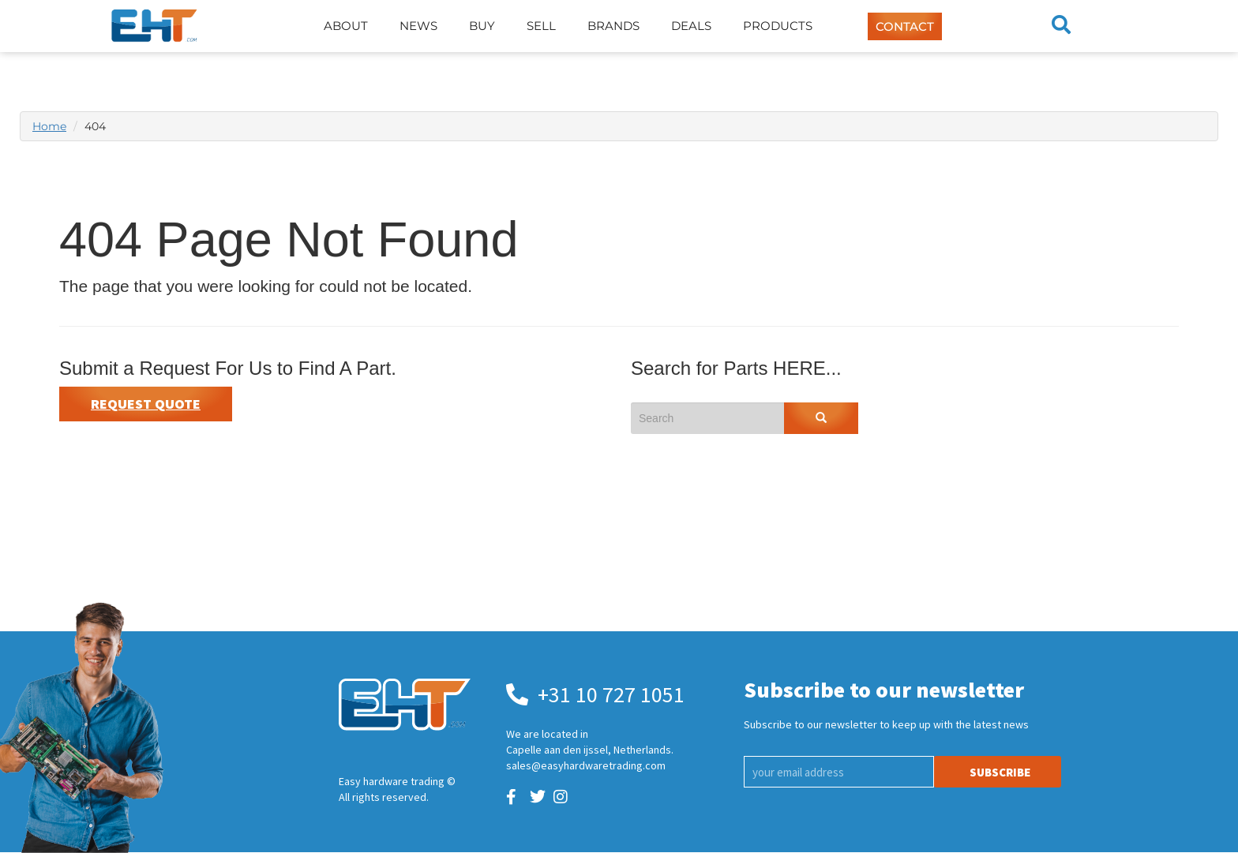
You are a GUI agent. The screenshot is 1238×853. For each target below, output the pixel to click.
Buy (482, 25)
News (418, 25)
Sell (541, 25)
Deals (691, 25)
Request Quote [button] (146, 404)
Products (777, 25)
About (346, 25)
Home (49, 126)
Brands (613, 25)
